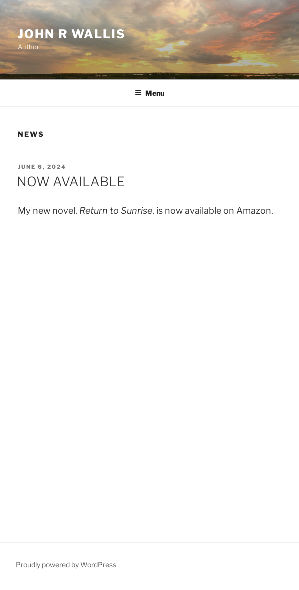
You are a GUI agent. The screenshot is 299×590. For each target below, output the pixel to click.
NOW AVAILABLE (71, 182)
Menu (149, 93)
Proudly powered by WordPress (66, 564)
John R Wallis (72, 34)
